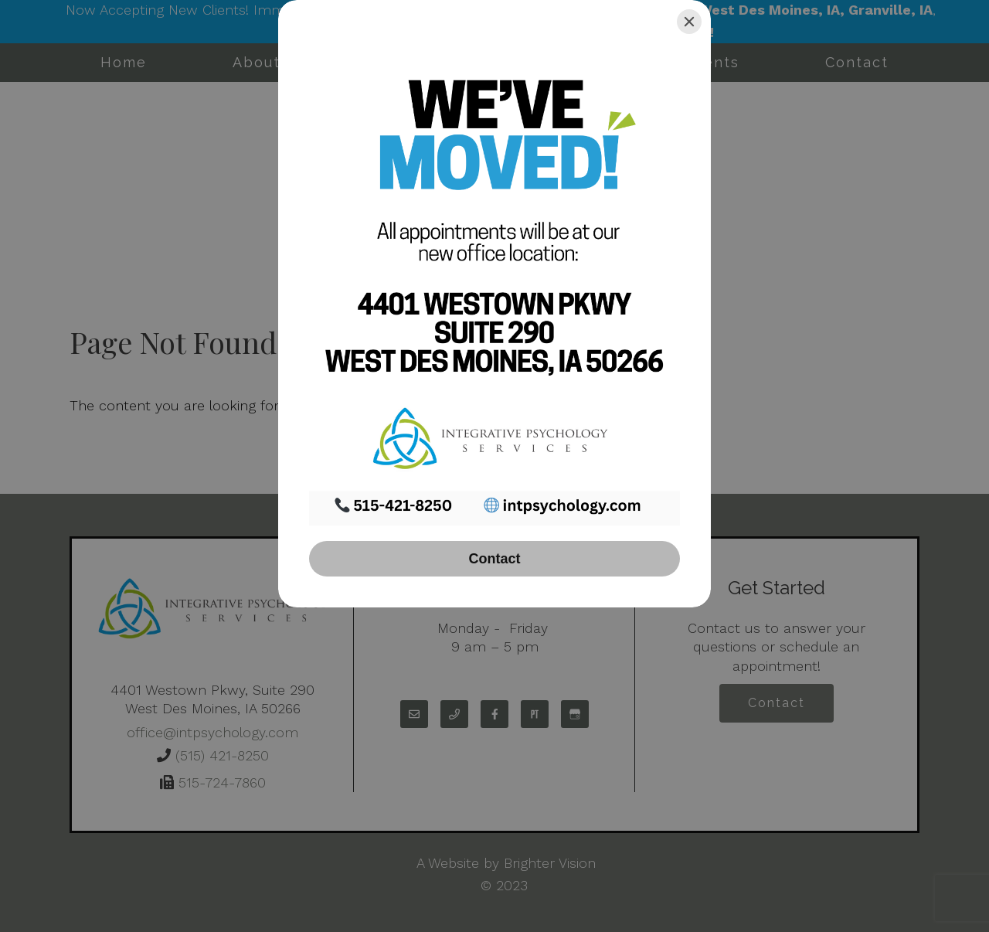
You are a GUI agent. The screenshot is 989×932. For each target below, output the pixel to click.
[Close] (689, 21)
